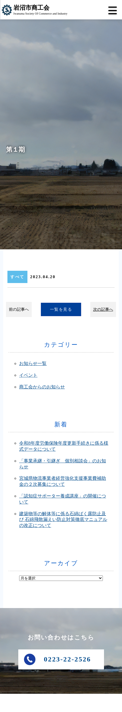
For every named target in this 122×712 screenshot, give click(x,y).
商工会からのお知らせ (42, 386)
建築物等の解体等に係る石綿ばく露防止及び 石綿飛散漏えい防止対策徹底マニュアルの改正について (63, 519)
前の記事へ (19, 309)
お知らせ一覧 (33, 363)
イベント (28, 375)
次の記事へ (103, 309)
